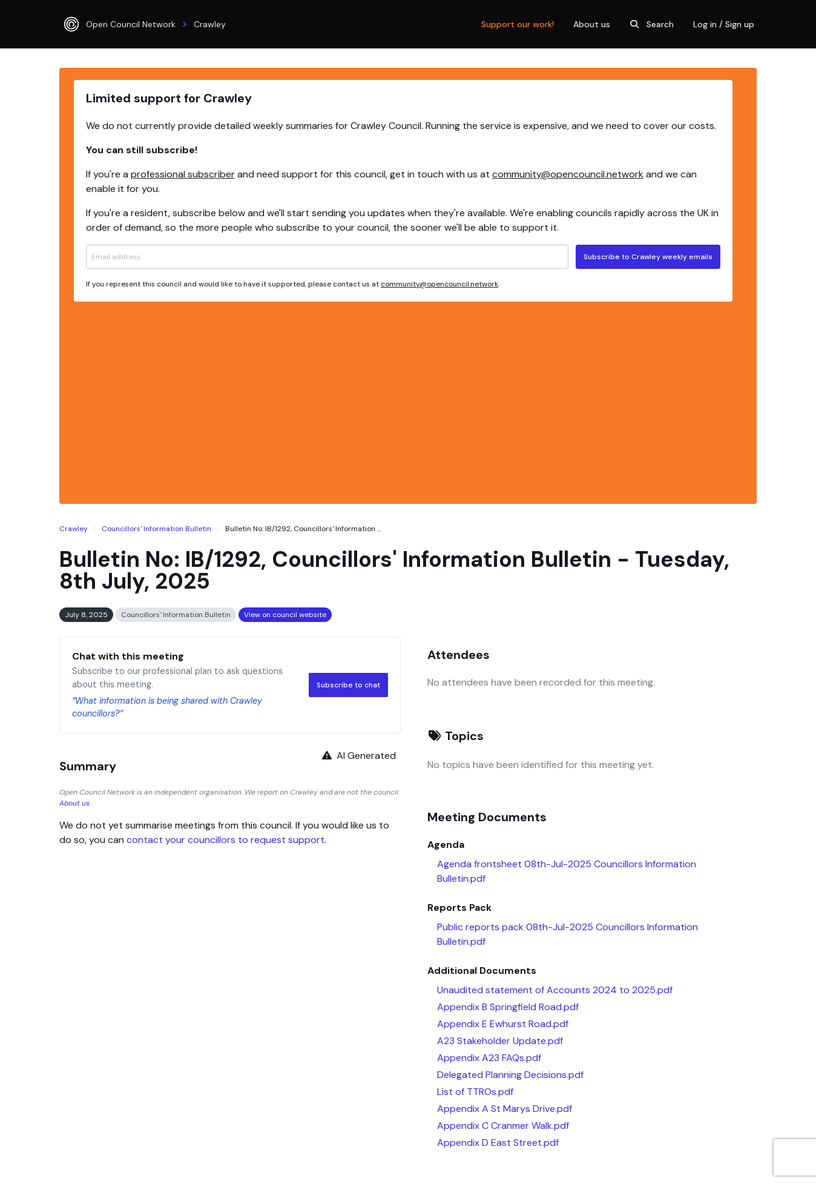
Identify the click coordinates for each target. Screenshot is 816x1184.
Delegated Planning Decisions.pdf (510, 1074)
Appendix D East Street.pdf (498, 1142)
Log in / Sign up (723, 24)
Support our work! (517, 24)
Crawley (73, 529)
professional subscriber (183, 174)
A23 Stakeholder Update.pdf (500, 1040)
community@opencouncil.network (567, 174)
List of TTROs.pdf (475, 1091)
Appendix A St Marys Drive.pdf (504, 1108)
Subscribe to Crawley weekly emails (648, 257)
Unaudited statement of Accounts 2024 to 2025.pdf (555, 990)
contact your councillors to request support (225, 839)
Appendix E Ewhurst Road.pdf (502, 1023)
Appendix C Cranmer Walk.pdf (503, 1125)
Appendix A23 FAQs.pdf (489, 1057)
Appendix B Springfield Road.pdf (508, 1006)
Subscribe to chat (348, 685)
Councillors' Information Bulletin (156, 529)
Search (650, 24)
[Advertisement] (403, 401)
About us (591, 24)
